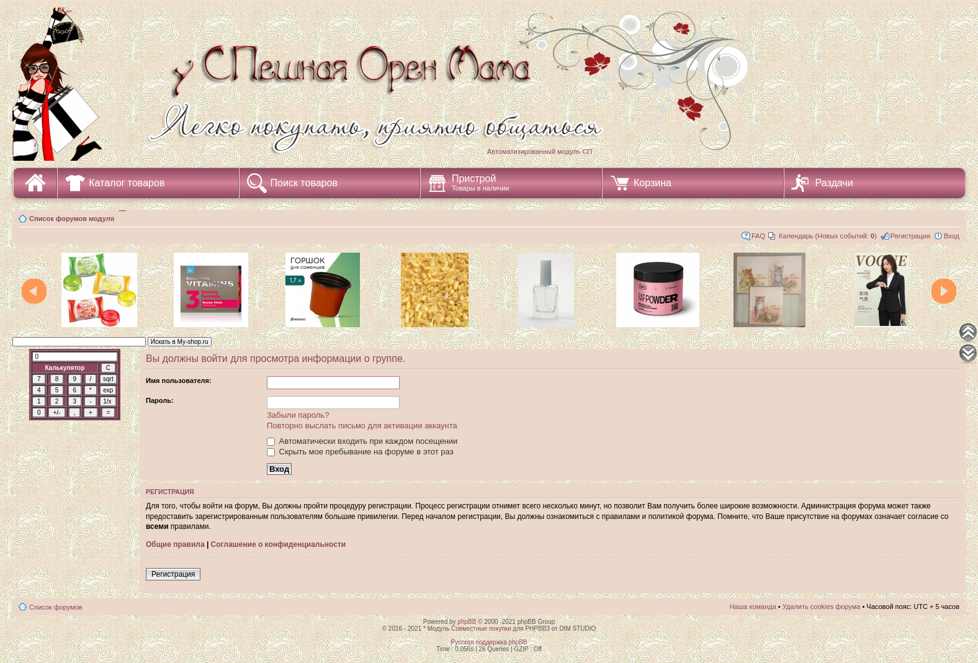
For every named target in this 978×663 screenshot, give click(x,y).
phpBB (466, 621)
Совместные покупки (481, 628)
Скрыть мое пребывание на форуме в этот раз (360, 451)
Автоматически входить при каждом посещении (362, 441)
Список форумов (56, 607)
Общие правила (175, 544)
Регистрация (910, 236)
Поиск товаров (304, 183)
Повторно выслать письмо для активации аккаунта (362, 425)
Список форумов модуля (71, 218)
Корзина (652, 183)
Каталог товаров (126, 183)
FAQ (758, 236)
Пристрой (480, 182)
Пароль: (160, 400)
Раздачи (834, 183)
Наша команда (752, 606)
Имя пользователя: (179, 380)
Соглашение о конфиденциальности (278, 544)
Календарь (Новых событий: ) (828, 236)
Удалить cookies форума (822, 606)
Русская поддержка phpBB (489, 642)
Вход (951, 236)
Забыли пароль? (298, 415)
